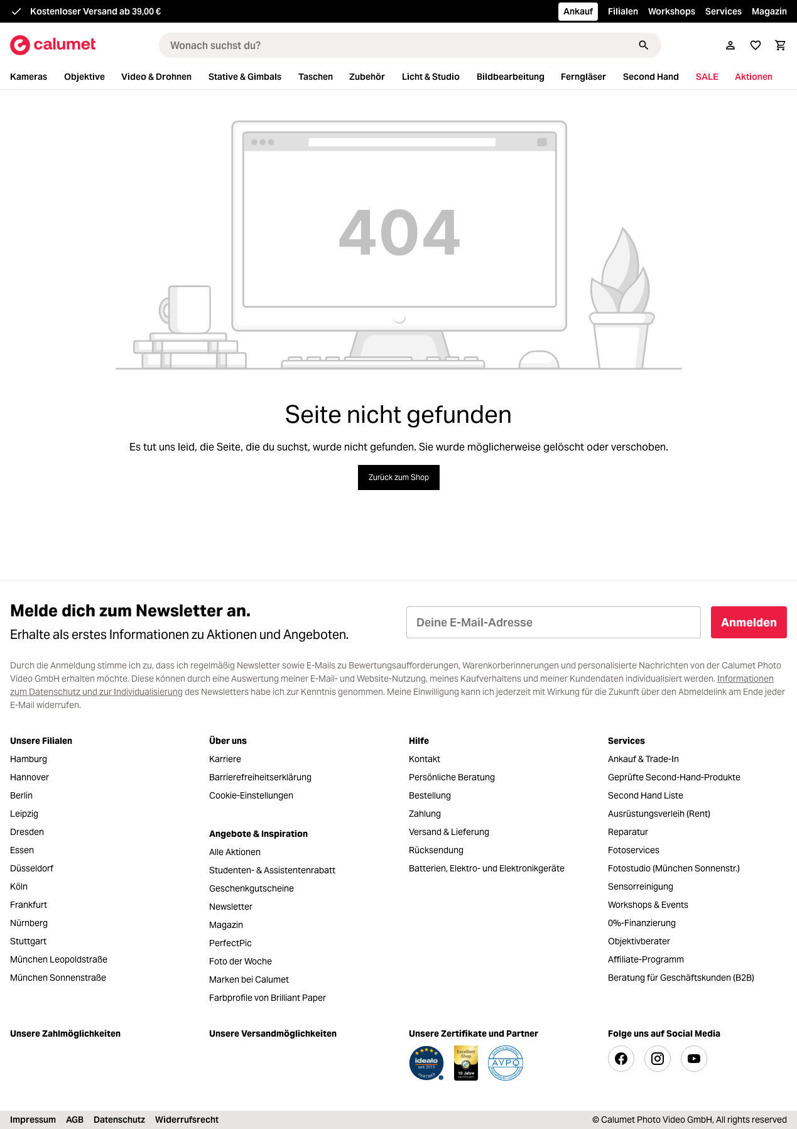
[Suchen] (644, 45)
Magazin (769, 11)
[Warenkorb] (780, 45)
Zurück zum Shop (399, 477)
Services (723, 11)
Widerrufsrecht (187, 1119)
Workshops (671, 11)
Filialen (623, 11)
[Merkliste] (755, 45)
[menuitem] (36, 77)
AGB (75, 1119)
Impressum (33, 1119)
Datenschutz (119, 1119)
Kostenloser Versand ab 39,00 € (95, 11)
